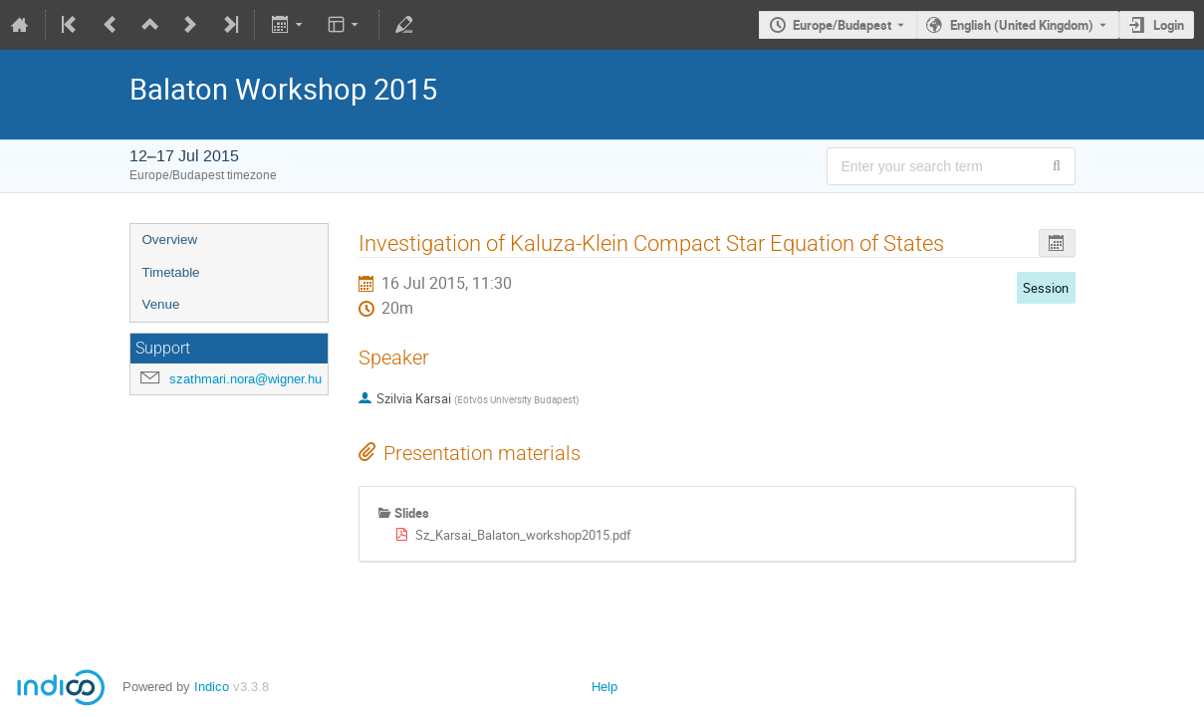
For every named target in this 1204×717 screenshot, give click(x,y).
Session (1046, 288)
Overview (170, 239)
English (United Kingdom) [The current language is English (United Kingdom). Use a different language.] (1021, 25)
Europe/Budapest (842, 25)
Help (604, 686)
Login (1168, 25)
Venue (161, 304)
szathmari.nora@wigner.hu (245, 378)
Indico (211, 686)
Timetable (171, 272)
